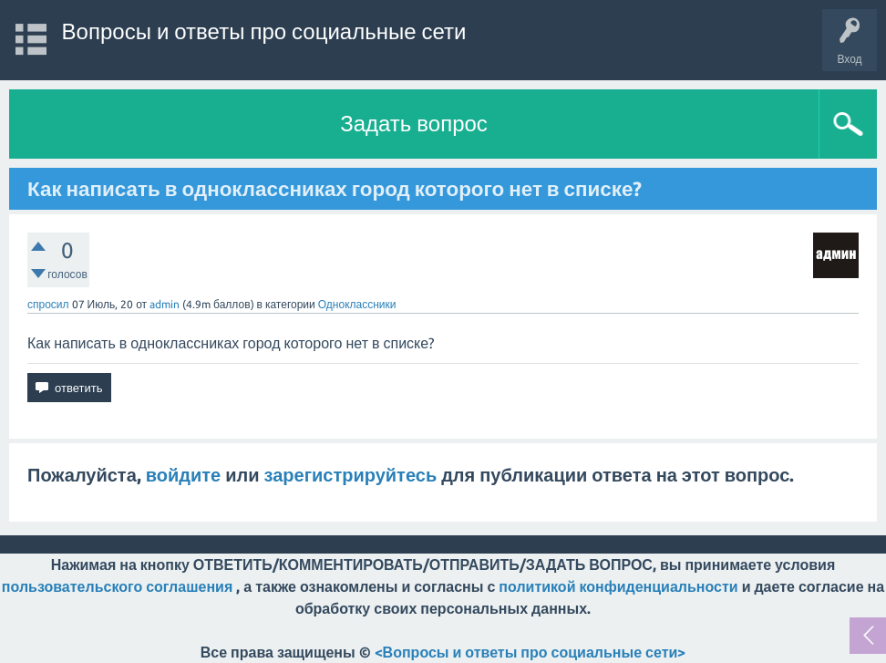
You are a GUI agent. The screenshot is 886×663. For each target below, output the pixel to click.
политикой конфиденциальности (618, 586)
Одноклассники (357, 304)
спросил (48, 304)
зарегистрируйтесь (351, 474)
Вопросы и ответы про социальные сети (264, 31)
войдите (183, 474)
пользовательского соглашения (117, 586)
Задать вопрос (414, 123)
